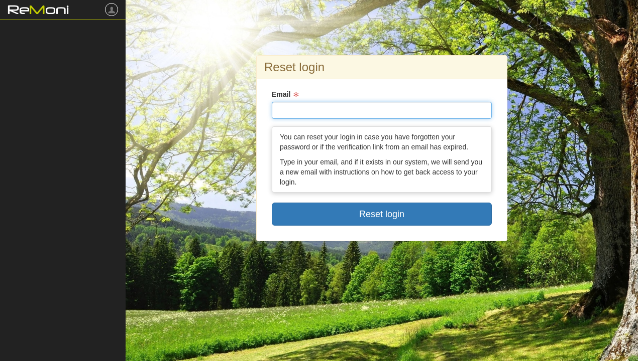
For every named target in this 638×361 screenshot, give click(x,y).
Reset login (381, 214)
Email (281, 94)
